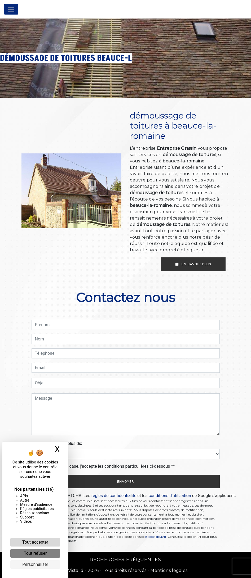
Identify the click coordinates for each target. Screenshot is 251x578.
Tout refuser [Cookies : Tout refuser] (35, 553)
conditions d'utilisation (170, 495)
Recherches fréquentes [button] (125, 559)
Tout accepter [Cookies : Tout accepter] (35, 542)
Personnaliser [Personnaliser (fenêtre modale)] (35, 564)
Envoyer (125, 482)
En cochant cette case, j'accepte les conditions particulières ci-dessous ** (106, 466)
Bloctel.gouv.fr (155, 537)
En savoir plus (193, 264)
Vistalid (76, 570)
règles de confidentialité (113, 495)
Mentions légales (168, 570)
